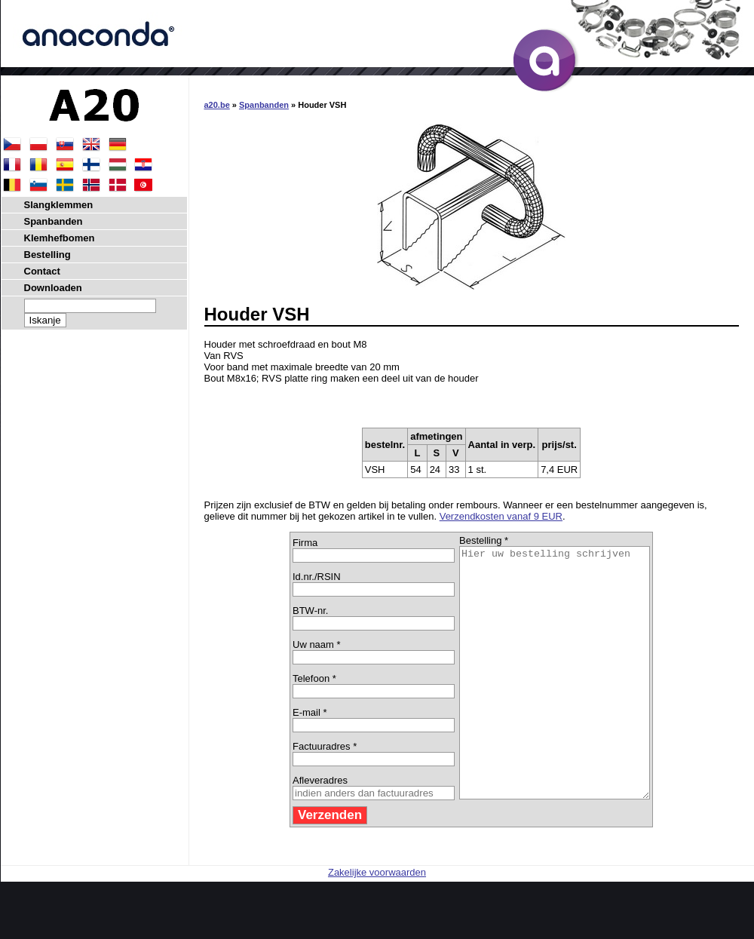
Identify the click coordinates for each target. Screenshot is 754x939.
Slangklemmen (58, 204)
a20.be (217, 104)
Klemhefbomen (59, 238)
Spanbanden (264, 104)
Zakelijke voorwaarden (377, 922)
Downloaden (53, 287)
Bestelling (47, 254)
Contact (42, 271)
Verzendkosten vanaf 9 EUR (501, 516)
